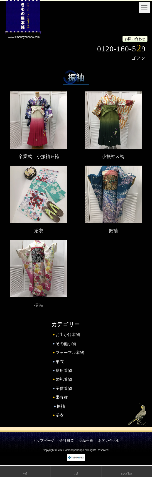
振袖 (113, 230)
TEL (25, 472)
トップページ (43, 440)
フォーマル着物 (70, 352)
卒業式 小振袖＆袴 (38, 156)
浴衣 (38, 230)
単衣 (60, 361)
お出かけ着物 (68, 334)
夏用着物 (64, 370)
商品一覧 (86, 440)
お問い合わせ (135, 39)
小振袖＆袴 (113, 156)
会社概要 (66, 440)
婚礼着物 (64, 379)
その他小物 (66, 343)
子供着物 (64, 388)
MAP (76, 472)
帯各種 (62, 397)
